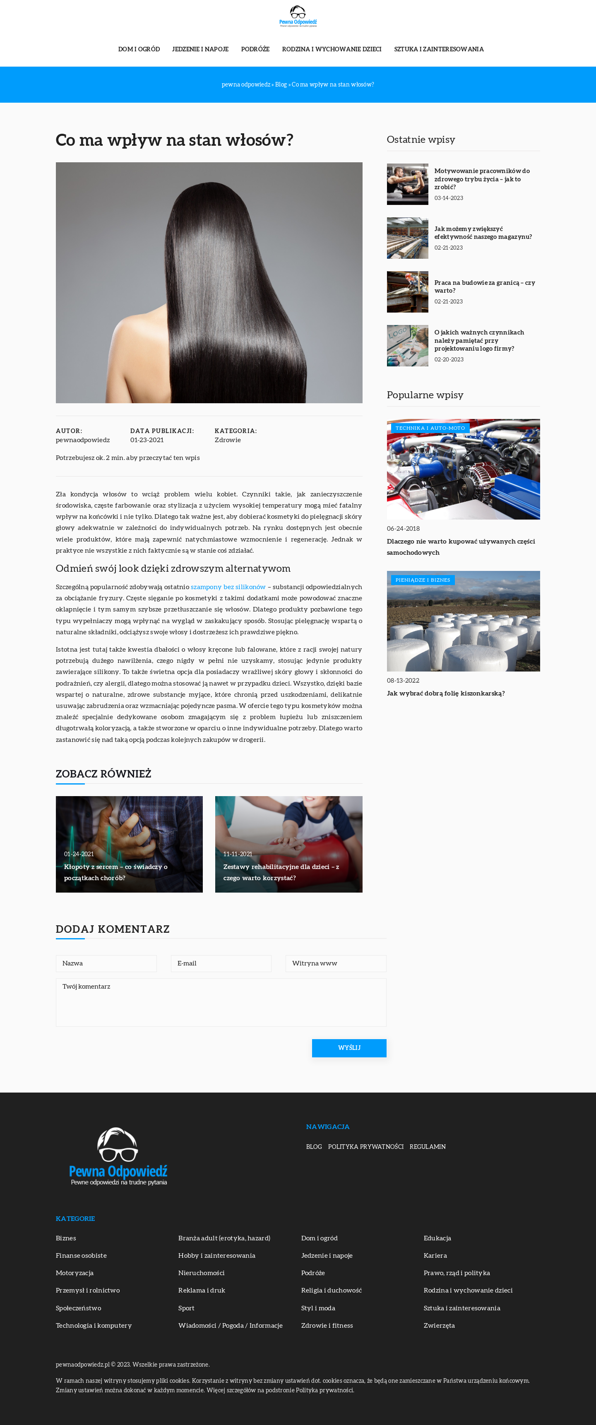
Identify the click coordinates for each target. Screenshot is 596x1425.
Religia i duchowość (331, 1290)
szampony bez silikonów (228, 587)
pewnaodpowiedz (83, 440)
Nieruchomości (201, 1273)
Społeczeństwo (78, 1308)
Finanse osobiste (81, 1255)
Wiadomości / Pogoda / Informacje (230, 1325)
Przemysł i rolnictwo (88, 1290)
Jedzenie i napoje (200, 50)
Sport (186, 1308)
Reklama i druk (201, 1290)
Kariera (435, 1255)
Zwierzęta (439, 1325)
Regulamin (428, 1147)
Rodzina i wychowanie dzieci (332, 50)
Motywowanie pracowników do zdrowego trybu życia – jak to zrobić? (482, 179)
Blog (314, 1147)
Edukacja (437, 1238)
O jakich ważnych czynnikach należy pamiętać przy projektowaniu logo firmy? (479, 341)
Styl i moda (318, 1308)
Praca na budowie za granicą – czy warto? (485, 287)
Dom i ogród (139, 50)
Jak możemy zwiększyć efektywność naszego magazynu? (483, 233)
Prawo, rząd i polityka (457, 1273)
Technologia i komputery (94, 1325)
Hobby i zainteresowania (216, 1255)
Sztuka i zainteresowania (439, 50)
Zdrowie (228, 440)
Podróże (255, 50)
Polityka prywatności (366, 1147)
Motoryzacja (75, 1273)
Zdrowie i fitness (327, 1325)
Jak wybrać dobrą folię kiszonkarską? (446, 693)
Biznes (66, 1238)
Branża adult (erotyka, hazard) (224, 1238)
